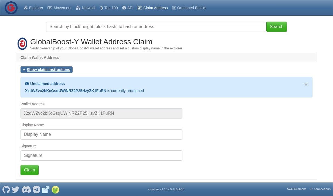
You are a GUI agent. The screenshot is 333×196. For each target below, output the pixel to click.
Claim (29, 170)
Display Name (32, 125)
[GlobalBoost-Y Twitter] (15, 189)
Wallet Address (33, 104)
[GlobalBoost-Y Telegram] (36, 189)
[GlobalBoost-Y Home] (11, 8)
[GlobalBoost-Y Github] (6, 189)
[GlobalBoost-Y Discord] (26, 189)
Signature (29, 146)
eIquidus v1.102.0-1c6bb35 (166, 189)
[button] (47, 69)
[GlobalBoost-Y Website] (46, 189)
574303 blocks (296, 189)
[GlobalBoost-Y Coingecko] (55, 189)
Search (277, 26)
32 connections (320, 189)
